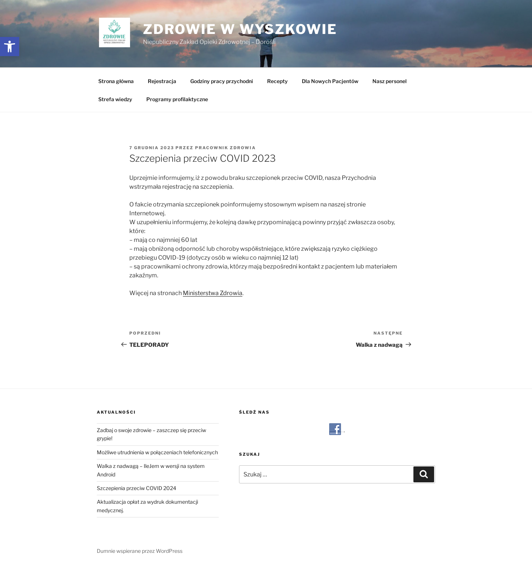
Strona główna (116, 81)
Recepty (277, 81)
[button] (9, 46)
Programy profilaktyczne (177, 99)
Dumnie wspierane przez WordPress (140, 551)
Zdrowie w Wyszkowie (240, 29)
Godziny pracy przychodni (221, 81)
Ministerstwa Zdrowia (212, 293)
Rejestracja (162, 81)
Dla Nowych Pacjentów (330, 81)
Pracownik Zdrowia (225, 147)
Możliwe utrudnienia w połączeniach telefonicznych (157, 452)
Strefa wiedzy (115, 99)
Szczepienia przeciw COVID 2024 (136, 488)
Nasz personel (389, 81)
